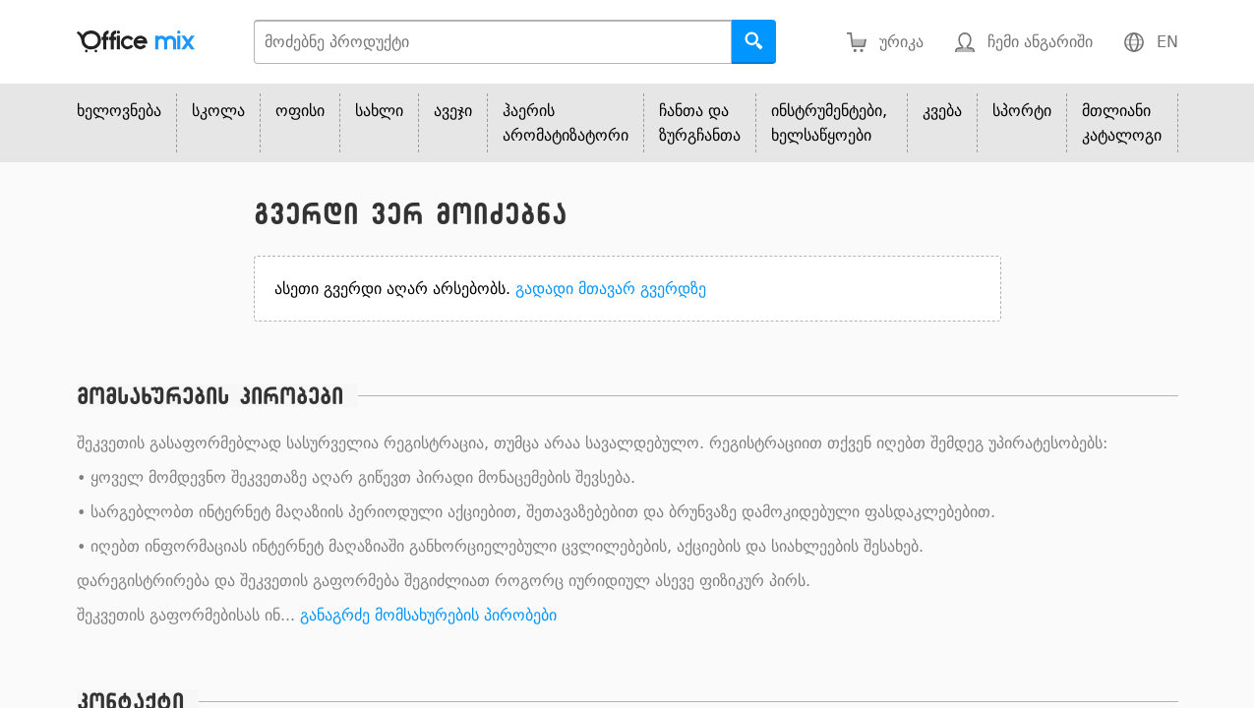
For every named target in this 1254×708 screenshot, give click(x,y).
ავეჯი (453, 110)
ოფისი (300, 110)
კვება (942, 110)
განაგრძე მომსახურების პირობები (428, 615)
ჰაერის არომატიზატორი (565, 123)
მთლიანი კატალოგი (1122, 123)
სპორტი (1021, 110)
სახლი (379, 110)
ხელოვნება (119, 110)
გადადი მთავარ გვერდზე (610, 288)
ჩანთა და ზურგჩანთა (700, 123)
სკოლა (218, 110)
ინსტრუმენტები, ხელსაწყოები (829, 123)
